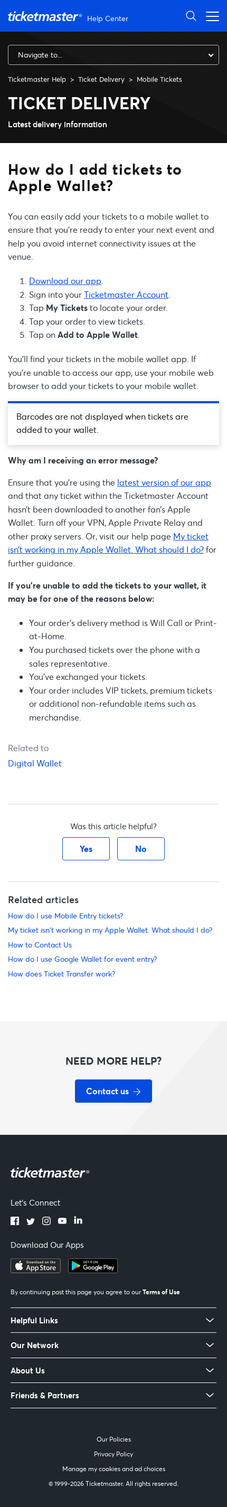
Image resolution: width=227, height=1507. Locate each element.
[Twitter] (30, 1222)
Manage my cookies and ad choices (113, 1469)
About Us (28, 1370)
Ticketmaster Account (126, 294)
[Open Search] (191, 15)
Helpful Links (34, 1320)
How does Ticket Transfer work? (61, 974)
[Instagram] (46, 1222)
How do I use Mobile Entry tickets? (65, 916)
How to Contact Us (40, 945)
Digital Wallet (35, 763)
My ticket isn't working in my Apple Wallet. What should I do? (110, 930)
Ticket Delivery (101, 79)
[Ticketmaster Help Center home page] (69, 16)
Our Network (35, 1345)
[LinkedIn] (78, 1222)
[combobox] (113, 55)
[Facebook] (15, 1222)
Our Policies (114, 1439)
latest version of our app (164, 482)
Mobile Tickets (159, 79)
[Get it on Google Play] (93, 1270)
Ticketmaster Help (37, 79)
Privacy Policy (113, 1454)
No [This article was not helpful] (141, 848)
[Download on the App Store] (36, 1270)
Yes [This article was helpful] (86, 848)
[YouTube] (62, 1222)
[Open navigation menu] (209, 15)
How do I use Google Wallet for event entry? (82, 959)
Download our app (65, 280)
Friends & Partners (45, 1395)
